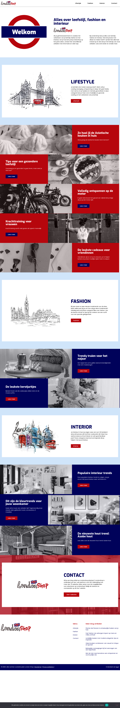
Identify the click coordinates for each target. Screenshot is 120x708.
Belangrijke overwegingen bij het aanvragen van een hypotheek (101, 649)
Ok (107, 705)
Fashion (90, 3)
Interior (102, 3)
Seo (117, 667)
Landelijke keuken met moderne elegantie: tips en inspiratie (102, 639)
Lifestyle (78, 3)
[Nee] (117, 705)
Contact (114, 3)
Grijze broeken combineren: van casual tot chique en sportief (102, 644)
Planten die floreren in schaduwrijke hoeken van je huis (102, 629)
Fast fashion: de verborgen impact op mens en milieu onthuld (101, 634)
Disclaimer (38, 667)
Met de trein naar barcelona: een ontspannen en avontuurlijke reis (102, 654)
